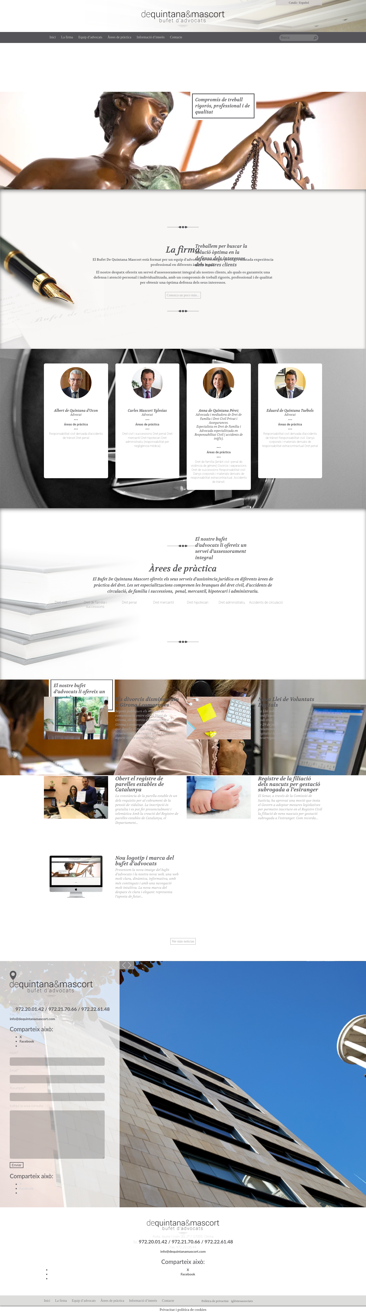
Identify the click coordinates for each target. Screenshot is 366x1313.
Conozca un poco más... (183, 295)
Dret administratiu (232, 602)
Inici (53, 37)
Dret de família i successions (95, 604)
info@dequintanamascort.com (32, 1019)
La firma (67, 37)
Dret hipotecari (197, 602)
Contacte (176, 37)
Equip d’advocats (90, 37)
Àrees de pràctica (119, 37)
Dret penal (129, 602)
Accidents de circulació (266, 602)
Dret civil (61, 602)
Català (293, 2)
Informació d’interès (151, 37)
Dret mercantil (163, 602)
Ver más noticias (183, 941)
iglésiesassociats (242, 1301)
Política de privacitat (215, 1301)
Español (304, 2)
